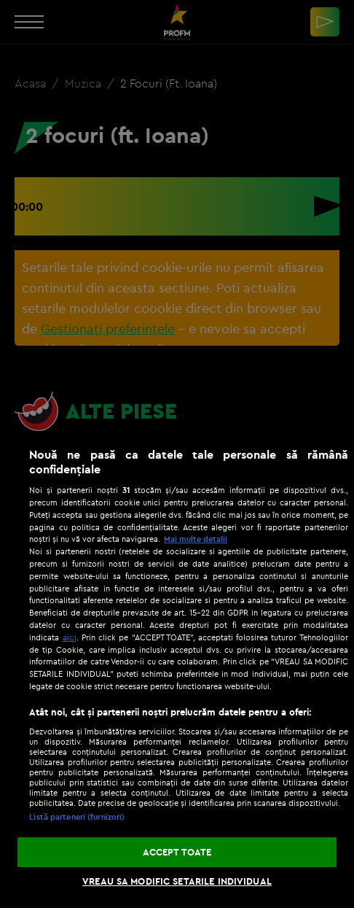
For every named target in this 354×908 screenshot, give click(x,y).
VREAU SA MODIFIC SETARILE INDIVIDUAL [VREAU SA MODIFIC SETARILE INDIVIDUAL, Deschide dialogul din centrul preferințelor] (177, 881)
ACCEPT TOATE (177, 852)
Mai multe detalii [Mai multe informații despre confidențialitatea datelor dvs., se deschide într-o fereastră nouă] (195, 539)
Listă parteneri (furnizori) (77, 817)
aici (69, 637)
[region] (177, 670)
